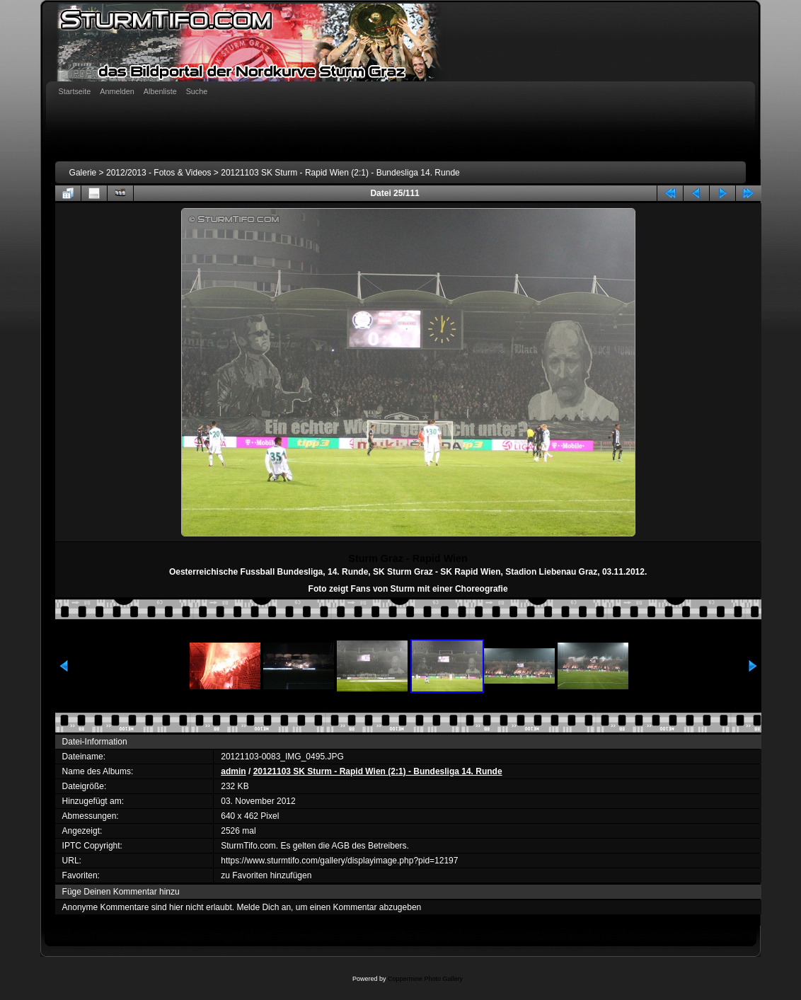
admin (233, 771)
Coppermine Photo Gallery (425, 978)
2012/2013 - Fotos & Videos (159, 173)
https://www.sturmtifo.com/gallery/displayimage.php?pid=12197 (339, 861)
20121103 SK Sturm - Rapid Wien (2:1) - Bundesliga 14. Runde (340, 173)
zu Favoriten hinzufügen (266, 875)
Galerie (83, 173)
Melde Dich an (263, 907)
